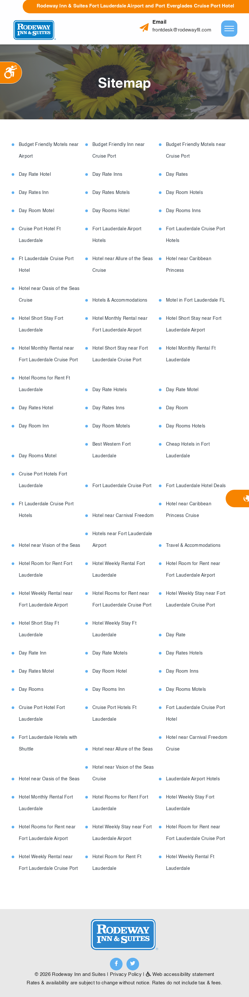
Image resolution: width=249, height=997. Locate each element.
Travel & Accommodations (193, 545)
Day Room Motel (36, 211)
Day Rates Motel (36, 671)
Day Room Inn (34, 426)
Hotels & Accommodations (120, 300)
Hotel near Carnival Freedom (123, 515)
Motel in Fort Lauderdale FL (195, 300)
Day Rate (176, 635)
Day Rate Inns (107, 174)
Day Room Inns (182, 671)
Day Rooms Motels (186, 689)
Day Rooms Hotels (185, 426)
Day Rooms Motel (37, 456)
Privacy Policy (126, 974)
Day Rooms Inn (108, 689)
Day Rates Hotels (184, 653)
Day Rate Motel (182, 390)
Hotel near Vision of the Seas (49, 545)
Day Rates (177, 174)
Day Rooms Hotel (110, 211)
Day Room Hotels (184, 192)
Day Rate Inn (32, 653)
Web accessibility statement (180, 974)
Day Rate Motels (109, 653)
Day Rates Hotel (36, 408)
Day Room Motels (111, 426)
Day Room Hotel (109, 671)
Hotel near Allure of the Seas (122, 749)
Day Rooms (31, 689)
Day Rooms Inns (183, 211)
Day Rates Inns (108, 408)
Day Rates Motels (111, 192)
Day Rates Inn (34, 192)
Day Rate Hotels (109, 390)
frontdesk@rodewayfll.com (181, 30)
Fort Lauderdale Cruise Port (121, 486)
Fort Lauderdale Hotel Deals (196, 486)
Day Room (177, 408)
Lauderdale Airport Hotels (193, 779)
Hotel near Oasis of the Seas (49, 779)
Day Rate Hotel (35, 174)
